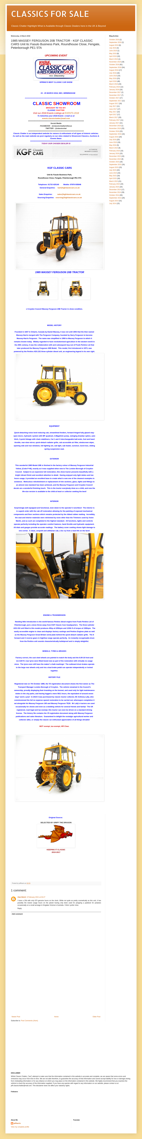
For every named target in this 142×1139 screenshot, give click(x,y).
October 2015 (114, 162)
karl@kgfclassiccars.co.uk (68, 188)
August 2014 (113, 201)
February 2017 (114, 120)
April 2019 (113, 56)
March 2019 (113, 59)
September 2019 (115, 42)
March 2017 (113, 117)
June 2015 (113, 173)
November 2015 (115, 159)
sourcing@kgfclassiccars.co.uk (69, 198)
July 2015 (112, 170)
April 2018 (113, 81)
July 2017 (112, 106)
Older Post (96, 1017)
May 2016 (112, 145)
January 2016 (114, 153)
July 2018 (112, 73)
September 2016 (115, 134)
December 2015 (115, 156)
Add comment (17, 914)
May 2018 (112, 78)
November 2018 (115, 62)
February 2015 (114, 184)
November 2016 (115, 128)
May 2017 (112, 112)
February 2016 (114, 151)
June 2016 (113, 142)
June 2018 (113, 76)
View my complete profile (20, 1127)
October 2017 (114, 98)
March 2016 (113, 148)
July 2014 (112, 203)
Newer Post (16, 1017)
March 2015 (113, 181)
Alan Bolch (21, 897)
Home (56, 1017)
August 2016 (113, 137)
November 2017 (115, 95)
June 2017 (113, 109)
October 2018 (114, 65)
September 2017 (115, 101)
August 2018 (113, 70)
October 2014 (114, 195)
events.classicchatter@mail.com (56, 118)
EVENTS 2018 (72, 113)
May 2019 (112, 53)
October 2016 (114, 131)
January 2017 (114, 123)
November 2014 (115, 192)
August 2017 (113, 103)
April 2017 (113, 114)
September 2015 (115, 164)
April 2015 (113, 178)
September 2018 (115, 67)
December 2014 (115, 190)
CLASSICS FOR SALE (50, 13)
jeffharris (17, 1123)
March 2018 (113, 84)
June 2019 (113, 51)
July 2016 (112, 140)
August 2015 (113, 167)
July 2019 (112, 48)
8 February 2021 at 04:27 (36, 897)
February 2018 (114, 87)
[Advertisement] (56, 995)
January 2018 (114, 90)
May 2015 (112, 176)
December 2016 (115, 126)
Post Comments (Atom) (29, 1021)
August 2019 (113, 45)
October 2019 (114, 40)
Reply (19, 908)
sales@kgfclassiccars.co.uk (69, 194)
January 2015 (114, 187)
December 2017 (115, 92)
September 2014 (115, 198)
